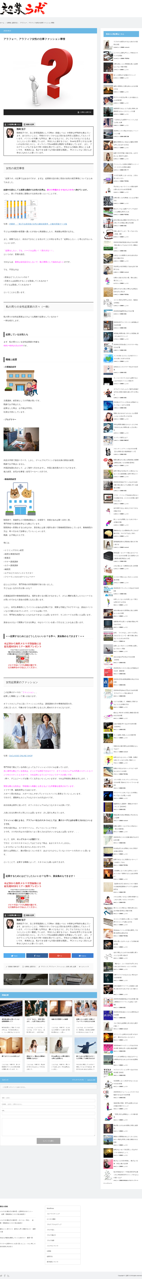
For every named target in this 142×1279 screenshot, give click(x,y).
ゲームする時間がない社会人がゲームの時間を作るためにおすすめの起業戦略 (126, 1059)
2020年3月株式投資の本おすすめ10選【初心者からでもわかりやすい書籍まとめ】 (126, 245)
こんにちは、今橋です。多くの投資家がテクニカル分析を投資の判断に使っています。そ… (11, 1067)
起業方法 (15, 23)
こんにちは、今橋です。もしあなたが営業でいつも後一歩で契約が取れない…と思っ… (60, 1030)
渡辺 (125, 225)
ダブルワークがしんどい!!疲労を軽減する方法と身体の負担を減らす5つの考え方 (126, 392)
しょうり (126, 69)
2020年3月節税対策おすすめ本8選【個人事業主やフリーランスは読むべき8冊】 (126, 1002)
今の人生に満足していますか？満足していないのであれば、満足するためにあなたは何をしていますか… (85, 1068)
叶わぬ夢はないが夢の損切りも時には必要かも (60, 1057)
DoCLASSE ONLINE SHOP (21, 756)
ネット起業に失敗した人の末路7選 (125, 735)
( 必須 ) (6, 1097)
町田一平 (126, 170)
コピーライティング (53, 1214)
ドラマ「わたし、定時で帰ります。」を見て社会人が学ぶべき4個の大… (36, 1020)
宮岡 (124, 892)
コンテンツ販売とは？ (121, 437)
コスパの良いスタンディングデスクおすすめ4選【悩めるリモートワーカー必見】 (126, 782)
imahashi (127, 47)
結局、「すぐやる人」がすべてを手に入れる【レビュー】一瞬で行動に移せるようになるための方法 (126, 635)
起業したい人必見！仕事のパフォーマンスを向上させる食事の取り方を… (85, 1020)
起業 (74, 966)
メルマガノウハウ (52, 1246)
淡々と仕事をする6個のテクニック (125, 75)
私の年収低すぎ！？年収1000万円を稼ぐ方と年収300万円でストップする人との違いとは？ (126, 1174)
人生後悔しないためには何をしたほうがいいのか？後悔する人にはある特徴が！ (126, 873)
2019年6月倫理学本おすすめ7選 (124, 311)
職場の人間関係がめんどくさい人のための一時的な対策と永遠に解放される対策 (126, 1139)
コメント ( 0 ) (91, 1079)
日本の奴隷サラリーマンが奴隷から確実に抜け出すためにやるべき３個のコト (126, 988)
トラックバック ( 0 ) (78, 1079)
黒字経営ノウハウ (52, 1262)
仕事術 (9, 23)
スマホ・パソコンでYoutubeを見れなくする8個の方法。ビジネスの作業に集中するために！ (126, 498)
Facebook (4, 1275)
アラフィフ (44, 966)
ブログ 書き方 (51, 1235)
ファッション (61, 966)
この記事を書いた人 (14, 124)
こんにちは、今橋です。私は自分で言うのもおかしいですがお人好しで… (36, 1067)
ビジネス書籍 (51, 1219)
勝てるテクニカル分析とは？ (11, 1056)
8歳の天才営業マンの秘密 (59, 1019)
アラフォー (52, 966)
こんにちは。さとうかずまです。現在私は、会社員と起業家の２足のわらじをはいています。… (85, 1031)
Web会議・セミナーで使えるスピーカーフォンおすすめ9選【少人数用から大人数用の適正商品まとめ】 (126, 555)
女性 (71, 966)
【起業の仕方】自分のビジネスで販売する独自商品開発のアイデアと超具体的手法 (126, 886)
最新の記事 (30, 124)
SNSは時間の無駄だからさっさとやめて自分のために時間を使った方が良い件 (126, 427)
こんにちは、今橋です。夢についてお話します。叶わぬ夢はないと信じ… (60, 1067)
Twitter (1, 1276)
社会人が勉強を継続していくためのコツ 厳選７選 (16, 1238)
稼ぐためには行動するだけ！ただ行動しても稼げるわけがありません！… (85, 1057)
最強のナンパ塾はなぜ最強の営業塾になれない (36, 1057)
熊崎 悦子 (16, 966)
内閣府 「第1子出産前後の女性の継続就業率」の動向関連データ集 (38, 224)
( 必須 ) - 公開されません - (12, 1104)
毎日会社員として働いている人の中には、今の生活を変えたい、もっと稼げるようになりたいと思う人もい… (11, 1031)
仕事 (67, 966)
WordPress (50, 1208)
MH (124, 641)
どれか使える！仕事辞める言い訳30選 (126, 566)
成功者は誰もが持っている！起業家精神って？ (11, 1020)
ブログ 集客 (50, 1240)
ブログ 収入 (50, 1230)
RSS (8, 1276)
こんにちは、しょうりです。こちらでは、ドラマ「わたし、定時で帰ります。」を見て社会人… (36, 1031)
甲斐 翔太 (127, 58)
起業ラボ (128, 1275)
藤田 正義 (126, 136)
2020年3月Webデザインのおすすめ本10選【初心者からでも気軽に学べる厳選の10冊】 (126, 485)
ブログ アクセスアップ (54, 1224)
